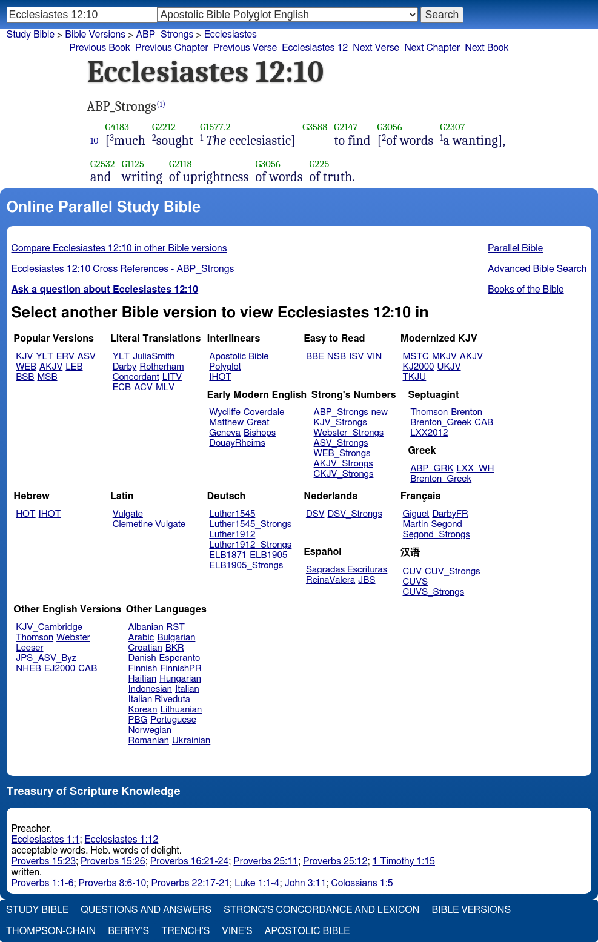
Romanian (148, 740)
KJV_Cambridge (49, 627)
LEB (73, 366)
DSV (315, 514)
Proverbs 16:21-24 (189, 861)
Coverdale (264, 412)
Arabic (141, 637)
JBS (366, 580)
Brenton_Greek (440, 422)
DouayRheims (237, 443)
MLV (165, 387)
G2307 (452, 127)
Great (258, 422)
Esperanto (180, 658)
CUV (412, 571)
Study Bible (31, 34)
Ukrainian (191, 740)
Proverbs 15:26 (113, 861)
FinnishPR (181, 668)
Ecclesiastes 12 (315, 48)
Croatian (145, 647)
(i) (160, 104)
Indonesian (150, 689)
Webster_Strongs (349, 432)
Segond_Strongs (436, 534)
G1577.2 (215, 127)
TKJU (415, 377)
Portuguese (173, 720)
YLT (44, 356)
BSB (25, 377)
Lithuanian (181, 709)
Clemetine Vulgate (149, 524)
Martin (415, 524)
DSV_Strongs (354, 514)
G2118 (180, 164)
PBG (138, 720)
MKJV (444, 356)
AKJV (50, 366)
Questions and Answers (146, 910)
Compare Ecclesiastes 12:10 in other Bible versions (119, 248)
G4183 (117, 127)
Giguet (416, 514)
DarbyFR (450, 514)
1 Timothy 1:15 (403, 861)
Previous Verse (245, 48)
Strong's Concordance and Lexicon (321, 910)
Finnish (143, 668)
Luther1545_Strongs (250, 524)
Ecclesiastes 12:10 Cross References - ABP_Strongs (123, 269)
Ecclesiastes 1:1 (46, 839)
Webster (73, 637)
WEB (26, 366)
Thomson (429, 412)
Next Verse (376, 48)
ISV (356, 356)
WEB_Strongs (342, 453)
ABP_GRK (431, 468)
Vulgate (128, 514)
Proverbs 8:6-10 (113, 883)
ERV (65, 356)
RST (176, 627)
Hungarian (180, 678)
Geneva (225, 432)
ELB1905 (268, 555)
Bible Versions (95, 34)
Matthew (226, 422)
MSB (47, 377)
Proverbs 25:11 (265, 861)
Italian (187, 689)
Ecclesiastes (230, 34)
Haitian (142, 678)
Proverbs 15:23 (44, 861)
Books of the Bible (526, 289)
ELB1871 (228, 555)
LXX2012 (429, 432)
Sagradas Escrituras (346, 569)
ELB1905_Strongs (246, 565)
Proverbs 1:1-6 (43, 883)
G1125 (133, 164)
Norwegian (149, 730)
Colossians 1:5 (362, 883)
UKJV (449, 366)
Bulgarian (176, 637)
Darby (125, 366)
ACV (143, 387)
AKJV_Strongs (343, 463)
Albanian (146, 627)
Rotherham (161, 366)
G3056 (389, 127)
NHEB (28, 668)
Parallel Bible (515, 248)
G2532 (102, 164)
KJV (24, 356)
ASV (87, 356)
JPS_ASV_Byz (46, 658)
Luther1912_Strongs (250, 544)
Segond (446, 524)
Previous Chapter (171, 48)
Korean (143, 709)
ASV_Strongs (341, 443)
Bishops (260, 432)
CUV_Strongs (452, 571)
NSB (336, 356)
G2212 (164, 127)
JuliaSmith (153, 356)
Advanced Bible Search (537, 269)
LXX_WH (475, 468)
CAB (483, 422)
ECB (122, 387)
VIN (374, 356)
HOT (25, 514)
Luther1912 (232, 534)
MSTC (416, 356)
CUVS (415, 581)
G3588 (314, 127)
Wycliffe (224, 412)
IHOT (220, 377)
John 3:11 (306, 883)
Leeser (29, 647)
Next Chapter (432, 48)
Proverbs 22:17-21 (190, 883)
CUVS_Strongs (434, 592)
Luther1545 (232, 514)
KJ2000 (418, 366)
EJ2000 (59, 668)
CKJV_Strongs (344, 474)
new (379, 412)
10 (94, 140)
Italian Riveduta (159, 699)
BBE (315, 356)
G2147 (345, 127)
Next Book (486, 48)
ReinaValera (330, 580)
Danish (142, 658)
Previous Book (99, 48)
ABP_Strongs (164, 34)
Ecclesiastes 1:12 (122, 839)
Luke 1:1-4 (256, 883)
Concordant (136, 377)
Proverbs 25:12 (335, 861)
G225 (320, 164)
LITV (172, 377)
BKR (174, 647)
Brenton (466, 412)
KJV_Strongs (340, 422)
